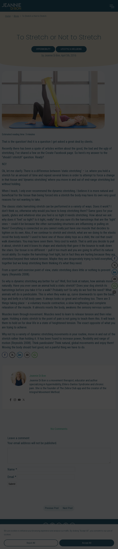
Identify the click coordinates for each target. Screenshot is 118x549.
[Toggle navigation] (112, 6)
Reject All (31, 543)
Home (8, 16)
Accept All (86, 543)
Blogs (16, 16)
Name (12, 469)
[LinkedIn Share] (20, 355)
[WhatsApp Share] (35, 355)
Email (11, 477)
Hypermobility (43, 49)
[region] (59, 536)
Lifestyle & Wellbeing (71, 49)
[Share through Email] (27, 355)
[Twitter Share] (12, 355)
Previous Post (52, 508)
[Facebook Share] (5, 355)
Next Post (68, 508)
